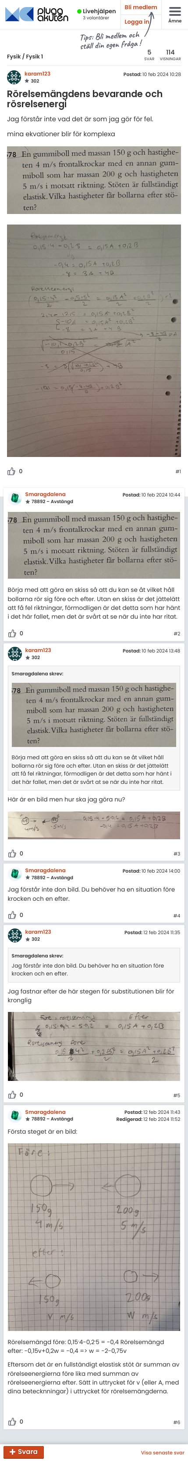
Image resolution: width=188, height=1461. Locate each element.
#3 (177, 854)
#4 (177, 916)
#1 (178, 472)
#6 (176, 1423)
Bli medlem (141, 7)
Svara (28, 1452)
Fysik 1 (34, 57)
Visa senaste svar (162, 1452)
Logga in (137, 22)
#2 (177, 634)
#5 (177, 1096)
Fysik (14, 57)
